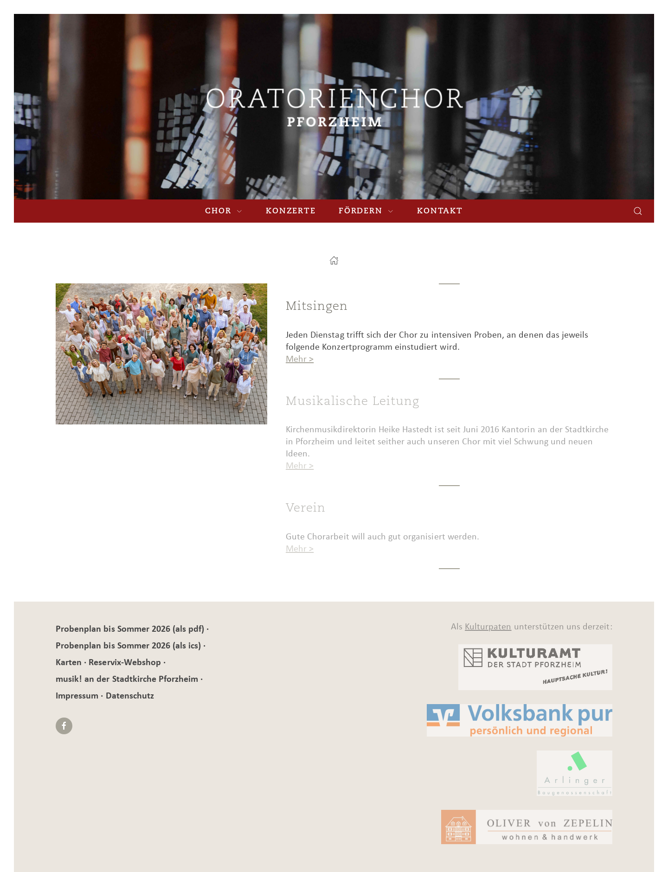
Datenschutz (130, 695)
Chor (224, 210)
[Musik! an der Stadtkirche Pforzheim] (334, 107)
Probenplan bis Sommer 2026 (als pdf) (131, 628)
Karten (70, 662)
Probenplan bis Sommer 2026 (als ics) (129, 645)
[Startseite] (334, 260)
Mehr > (300, 358)
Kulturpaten (488, 626)
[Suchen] (638, 211)
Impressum (78, 695)
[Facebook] (64, 726)
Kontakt (439, 210)
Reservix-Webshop (126, 662)
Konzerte (290, 210)
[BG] (429, 773)
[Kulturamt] (429, 667)
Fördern (366, 210)
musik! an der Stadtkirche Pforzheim (128, 678)
